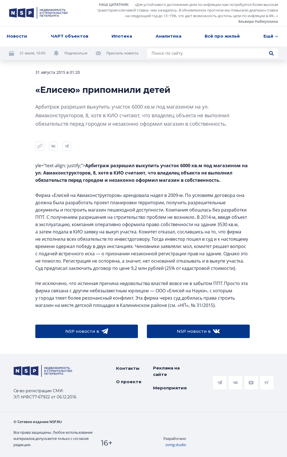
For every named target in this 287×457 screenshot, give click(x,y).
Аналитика (168, 36)
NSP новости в (86, 331)
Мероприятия (170, 388)
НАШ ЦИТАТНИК (113, 4)
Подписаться (75, 53)
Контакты (128, 368)
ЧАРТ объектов (69, 36)
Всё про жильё (222, 36)
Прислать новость (123, 53)
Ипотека (122, 36)
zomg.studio (175, 444)
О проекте (129, 381)
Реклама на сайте (166, 371)
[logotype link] (38, 13)
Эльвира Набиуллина (258, 21)
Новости (17, 36)
